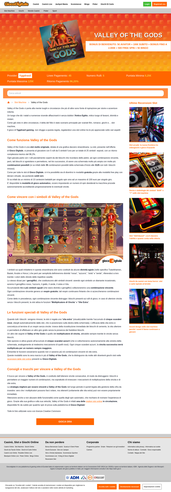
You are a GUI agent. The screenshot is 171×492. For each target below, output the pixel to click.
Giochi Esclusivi (50, 450)
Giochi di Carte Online (29, 450)
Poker (95, 4)
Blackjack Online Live (11, 456)
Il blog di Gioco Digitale (66, 456)
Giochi (21, 11)
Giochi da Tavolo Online (12, 450)
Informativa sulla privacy (136, 447)
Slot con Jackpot (63, 450)
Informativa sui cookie (152, 447)
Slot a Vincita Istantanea (53, 453)
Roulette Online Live (25, 453)
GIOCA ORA (65, 421)
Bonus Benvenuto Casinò (54, 447)
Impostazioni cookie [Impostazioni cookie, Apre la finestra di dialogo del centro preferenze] (152, 488)
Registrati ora (159, 4)
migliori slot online (94, 401)
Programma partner (93, 447)
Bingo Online (34, 456)
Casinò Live (47, 4)
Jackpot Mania (61, 4)
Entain (103, 447)
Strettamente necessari (129, 488)
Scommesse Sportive (70, 453)
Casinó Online (9, 447)
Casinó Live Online (10, 453)
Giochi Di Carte (107, 4)
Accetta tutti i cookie (107, 488)
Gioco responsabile (154, 450)
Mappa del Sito (140, 453)
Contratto (143, 450)
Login (147, 4)
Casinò (36, 4)
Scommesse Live (51, 456)
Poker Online (24, 456)
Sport (54, 11)
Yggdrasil (25, 75)
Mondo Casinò (34, 11)
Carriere (89, 450)
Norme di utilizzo (133, 450)
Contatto (131, 453)
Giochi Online (29, 447)
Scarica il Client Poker (71, 447)
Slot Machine (9, 11)
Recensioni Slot (50, 459)
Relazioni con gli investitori (115, 447)
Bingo (86, 4)
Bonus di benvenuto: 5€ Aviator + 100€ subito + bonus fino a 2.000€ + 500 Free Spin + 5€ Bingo (128, 46)
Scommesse (76, 4)
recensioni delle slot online (19, 359)
